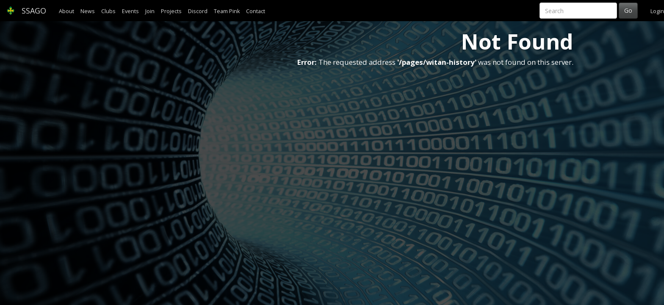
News (87, 11)
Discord (198, 11)
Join (150, 11)
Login (657, 11)
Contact (255, 11)
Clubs (108, 11)
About (66, 11)
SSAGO (26, 11)
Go (628, 10)
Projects (171, 11)
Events (130, 11)
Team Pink (227, 11)
